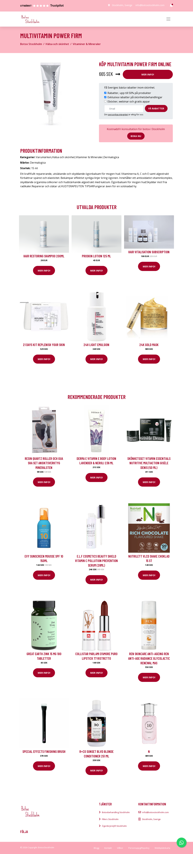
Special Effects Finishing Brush (43, 751)
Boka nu (136, 136)
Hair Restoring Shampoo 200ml (43, 256)
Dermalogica (111, 157)
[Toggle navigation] (168, 19)
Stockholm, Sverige (122, 5)
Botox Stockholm (31, 44)
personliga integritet (118, 114)
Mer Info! (147, 74)
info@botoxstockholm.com (150, 5)
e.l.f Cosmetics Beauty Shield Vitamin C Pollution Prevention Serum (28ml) (96, 560)
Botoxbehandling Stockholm (116, 812)
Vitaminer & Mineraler (87, 44)
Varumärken (43, 157)
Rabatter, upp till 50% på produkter (129, 93)
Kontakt (108, 847)
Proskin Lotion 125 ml (96, 256)
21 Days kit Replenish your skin (44, 345)
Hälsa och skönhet (57, 44)
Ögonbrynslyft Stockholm (114, 825)
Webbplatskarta (162, 847)
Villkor (120, 847)
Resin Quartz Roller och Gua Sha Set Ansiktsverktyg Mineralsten (44, 463)
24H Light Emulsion (96, 345)
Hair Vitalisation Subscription (149, 252)
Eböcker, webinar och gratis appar (128, 101)
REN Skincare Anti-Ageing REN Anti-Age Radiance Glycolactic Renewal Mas (149, 658)
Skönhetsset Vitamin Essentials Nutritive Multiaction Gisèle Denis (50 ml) (149, 463)
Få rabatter (156, 108)
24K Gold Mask (149, 345)
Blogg (96, 847)
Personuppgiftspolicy (138, 847)
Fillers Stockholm (110, 819)
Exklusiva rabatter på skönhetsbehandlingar (134, 97)
